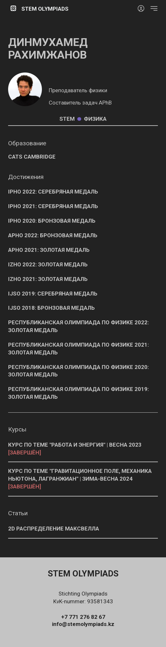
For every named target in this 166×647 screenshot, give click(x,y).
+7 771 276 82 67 (83, 617)
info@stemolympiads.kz (83, 624)
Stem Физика (82, 119)
